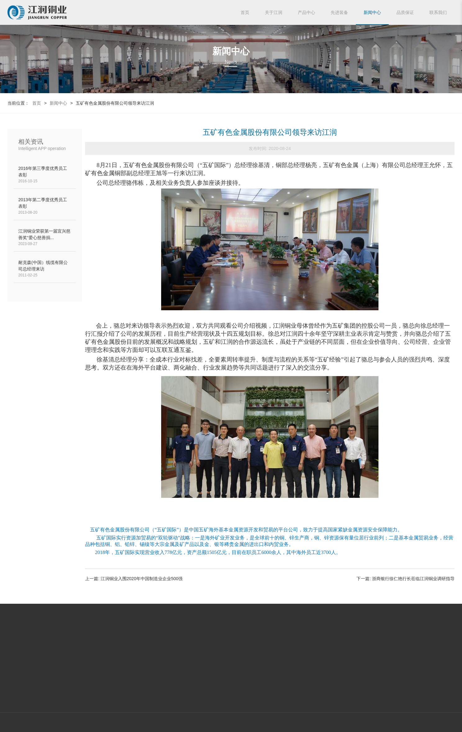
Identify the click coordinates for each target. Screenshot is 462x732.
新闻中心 (372, 12)
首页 (245, 12)
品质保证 (405, 12)
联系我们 (438, 12)
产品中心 (306, 12)
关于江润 (273, 12)
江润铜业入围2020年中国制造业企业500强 (142, 578)
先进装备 (339, 12)
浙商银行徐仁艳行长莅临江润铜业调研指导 (413, 578)
